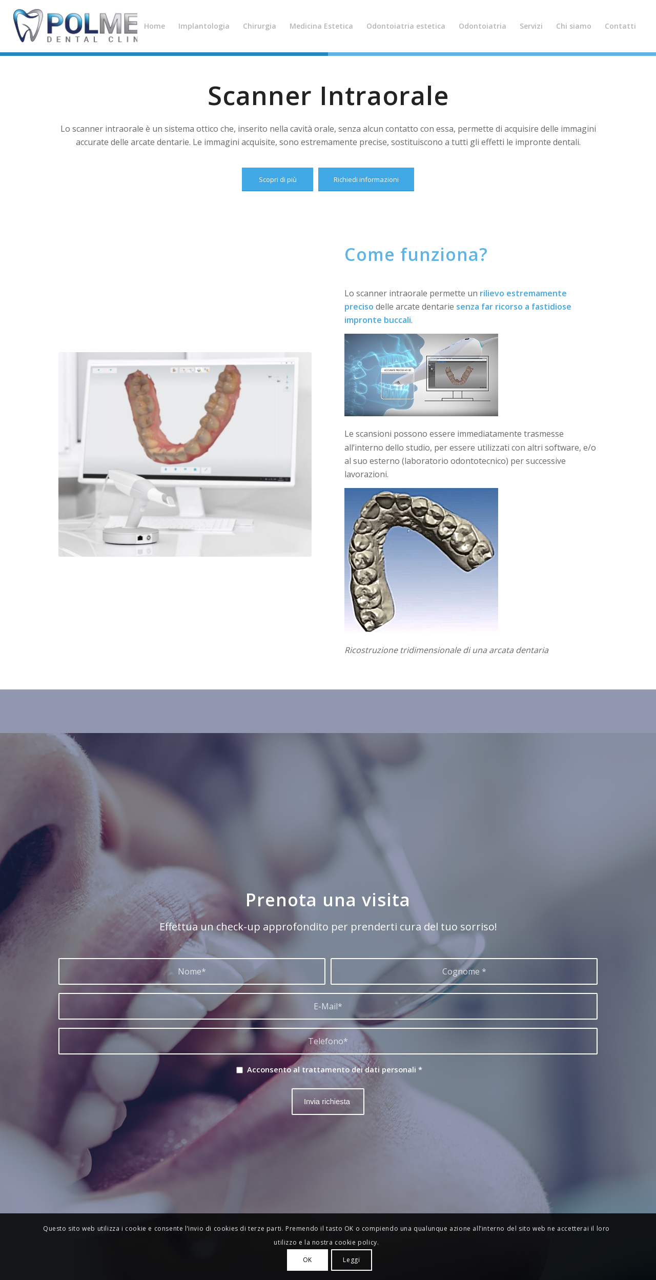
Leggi (351, 1259)
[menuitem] (154, 26)
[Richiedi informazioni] (366, 179)
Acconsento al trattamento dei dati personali (334, 1069)
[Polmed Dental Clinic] (90, 26)
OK (307, 1259)
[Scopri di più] (277, 179)
